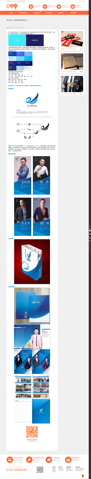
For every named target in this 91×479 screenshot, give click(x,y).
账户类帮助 (61, 470)
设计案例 (49, 13)
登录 (80, 1)
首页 (11, 13)
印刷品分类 (23, 13)
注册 (83, 1)
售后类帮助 (68, 468)
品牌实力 (61, 13)
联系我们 (73, 13)
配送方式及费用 (69, 470)
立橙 (12, 6)
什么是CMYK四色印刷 (79, 468)
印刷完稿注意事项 (79, 470)
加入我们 (54, 471)
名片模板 (36, 13)
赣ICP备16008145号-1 (21, 475)
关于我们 (54, 468)
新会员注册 (61, 468)
